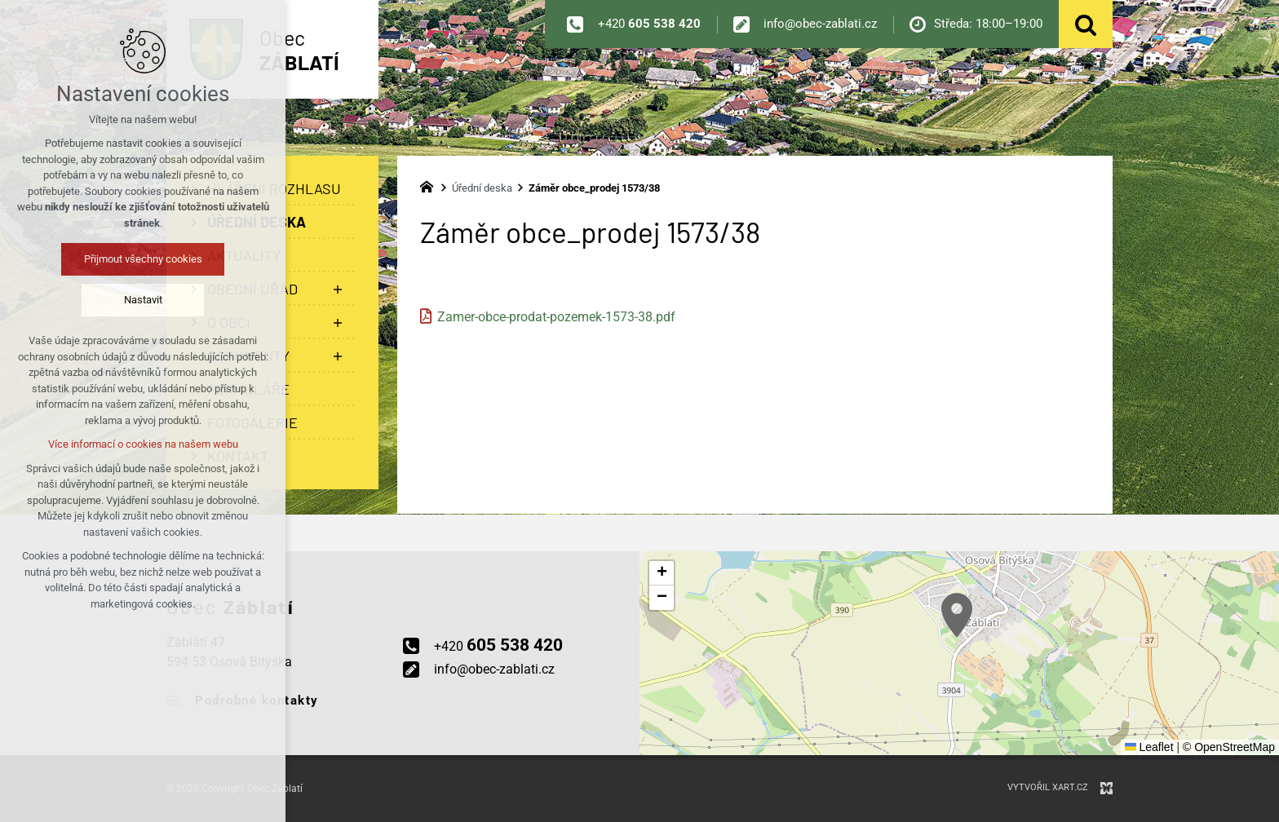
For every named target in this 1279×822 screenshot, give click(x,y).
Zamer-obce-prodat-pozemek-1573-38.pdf (556, 317)
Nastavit (143, 300)
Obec (299, 49)
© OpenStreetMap (1229, 747)
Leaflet (1149, 747)
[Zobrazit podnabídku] (337, 289)
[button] (956, 615)
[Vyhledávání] (1086, 24)
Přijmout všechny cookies (143, 259)
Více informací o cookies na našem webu (143, 444)
